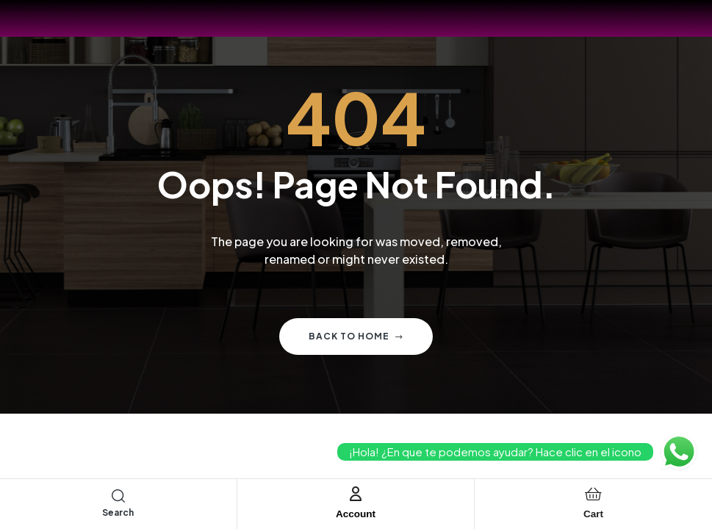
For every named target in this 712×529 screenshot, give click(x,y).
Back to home (356, 336)
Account (355, 513)
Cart (593, 513)
